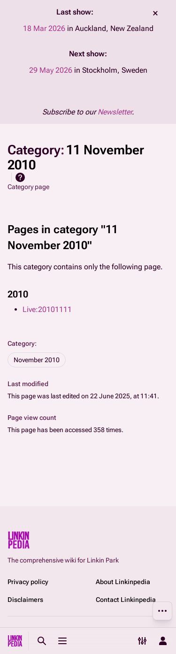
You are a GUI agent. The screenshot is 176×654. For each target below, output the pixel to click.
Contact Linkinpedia (126, 599)
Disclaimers (25, 599)
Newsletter (115, 111)
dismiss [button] (155, 13)
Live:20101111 (47, 309)
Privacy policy (28, 582)
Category (21, 343)
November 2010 (37, 360)
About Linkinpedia (123, 582)
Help (20, 177)
